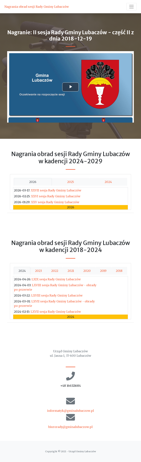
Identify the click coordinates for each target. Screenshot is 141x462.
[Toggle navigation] (131, 6)
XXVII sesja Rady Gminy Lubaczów (56, 190)
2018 (119, 271)
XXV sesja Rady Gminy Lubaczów (55, 202)
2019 (103, 271)
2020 (87, 271)
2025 (70, 182)
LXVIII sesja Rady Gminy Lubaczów (57, 295)
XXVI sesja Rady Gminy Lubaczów (55, 196)
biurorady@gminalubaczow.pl (70, 427)
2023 (38, 271)
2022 (54, 271)
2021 (71, 271)
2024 (108, 182)
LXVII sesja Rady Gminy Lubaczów (56, 311)
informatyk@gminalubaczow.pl (70, 410)
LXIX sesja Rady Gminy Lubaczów (56, 279)
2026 (32, 182)
